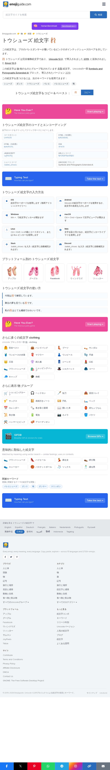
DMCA (6, 727)
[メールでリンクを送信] (103, 766)
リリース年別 (63, 678)
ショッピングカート (14, 393)
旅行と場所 (8, 640)
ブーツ (62, 348)
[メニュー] (104, 4)
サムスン (7, 690)
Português (79, 583)
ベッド (89, 401)
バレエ (47, 83)
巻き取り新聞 (39, 408)
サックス (10, 401)
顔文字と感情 (63, 645)
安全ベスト (11, 348)
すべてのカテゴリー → (67, 657)
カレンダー (11, 408)
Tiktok (5, 699)
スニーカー (11, 493)
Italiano (52, 583)
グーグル (7, 673)
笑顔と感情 (8, 645)
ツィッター (8, 686)
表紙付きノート (40, 401)
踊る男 (89, 493)
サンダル (90, 348)
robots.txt (103, 748)
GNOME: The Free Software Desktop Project (23, 736)
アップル (7, 669)
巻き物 (9, 415)
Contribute (8, 710)
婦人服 (36, 362)
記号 (5, 636)
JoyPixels (7, 694)
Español (18, 583)
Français (41, 583)
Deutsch (30, 583)
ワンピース (65, 355)
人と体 (6, 624)
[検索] (98, 14)
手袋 (88, 355)
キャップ (10, 377)
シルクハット (66, 369)
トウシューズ (33, 83)
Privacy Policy (9, 719)
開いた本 (64, 408)
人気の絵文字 (63, 686)
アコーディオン (40, 422)
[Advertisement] (55, 449)
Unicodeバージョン (66, 682)
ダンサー (42, 513)
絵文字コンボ (63, 669)
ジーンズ (64, 362)
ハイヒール (38, 486)
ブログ (60, 690)
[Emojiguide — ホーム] (5, 601)
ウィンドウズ (9, 682)
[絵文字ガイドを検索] (46, 14)
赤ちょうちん (92, 408)
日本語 (20, 587)
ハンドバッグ (39, 348)
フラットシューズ (14, 369)
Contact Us (8, 732)
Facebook (7, 678)
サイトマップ (92, 748)
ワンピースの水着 (14, 355)
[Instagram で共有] (76, 766)
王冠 (8, 362)
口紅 (88, 362)
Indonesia (58, 587)
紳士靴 (89, 486)
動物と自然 (8, 649)
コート (89, 369)
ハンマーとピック (14, 422)
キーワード (62, 673)
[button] (28, 136)
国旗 (5, 628)
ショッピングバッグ (41, 369)
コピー (87, 92)
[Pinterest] (17, 612)
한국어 (30, 587)
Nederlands (65, 583)
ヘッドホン (38, 393)
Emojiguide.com (9, 34)
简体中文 (9, 587)
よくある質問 (63, 699)
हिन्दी (48, 587)
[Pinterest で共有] (34, 766)
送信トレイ (91, 393)
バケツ (89, 415)
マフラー (37, 355)
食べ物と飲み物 (10, 653)
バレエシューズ (61, 83)
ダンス (19, 83)
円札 (61, 401)
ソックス (64, 493)
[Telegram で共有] (62, 766)
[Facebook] (5, 612)
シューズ (8, 83)
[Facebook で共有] (7, 766)
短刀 (61, 393)
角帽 (35, 377)
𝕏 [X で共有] (20, 766)
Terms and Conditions (13, 715)
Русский (91, 583)
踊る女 (62, 486)
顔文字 (60, 694)
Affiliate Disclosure (11, 723)
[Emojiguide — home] (17, 4)
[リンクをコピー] (89, 766)
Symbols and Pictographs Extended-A (75, 165)
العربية (39, 587)
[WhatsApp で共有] (48, 766)
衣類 (29, 34)
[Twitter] (11, 612)
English (8, 583)
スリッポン (56, 513)
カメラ (62, 415)
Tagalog (70, 587)
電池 (35, 415)
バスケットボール (41, 493)
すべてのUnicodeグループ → (16, 657)
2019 (67, 72)
